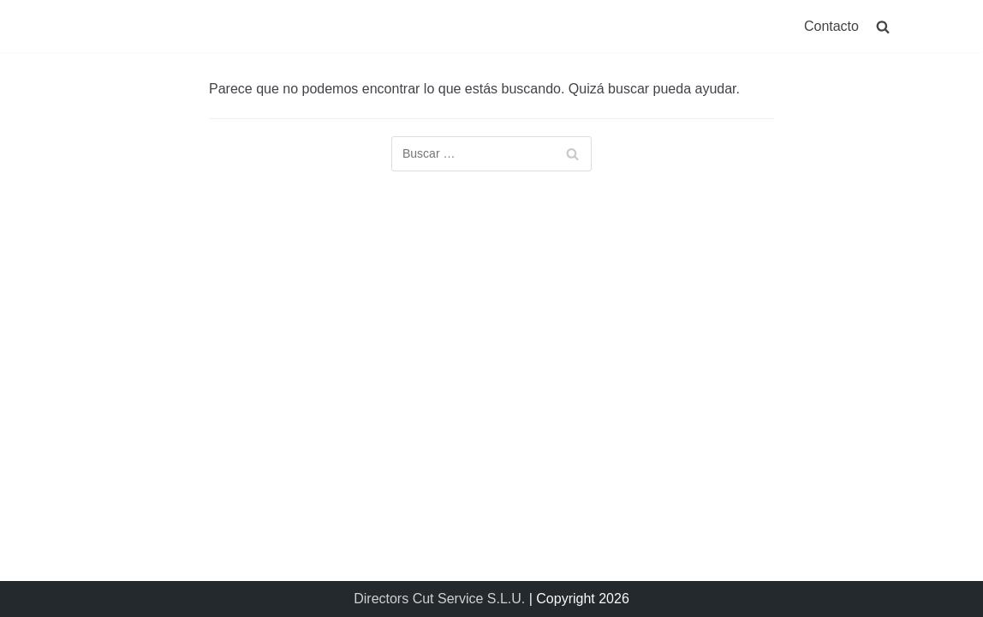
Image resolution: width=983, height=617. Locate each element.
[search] (883, 26)
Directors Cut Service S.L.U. (439, 598)
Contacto (831, 26)
